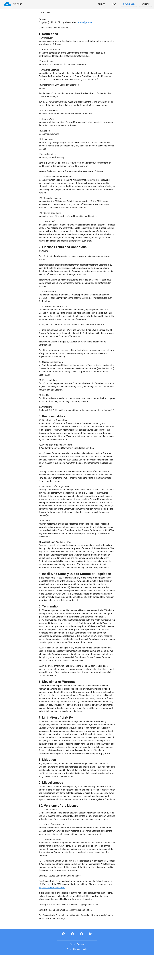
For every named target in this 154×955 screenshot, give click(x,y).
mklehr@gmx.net (84, 22)
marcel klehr (82, 949)
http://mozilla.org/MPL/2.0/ (52, 887)
